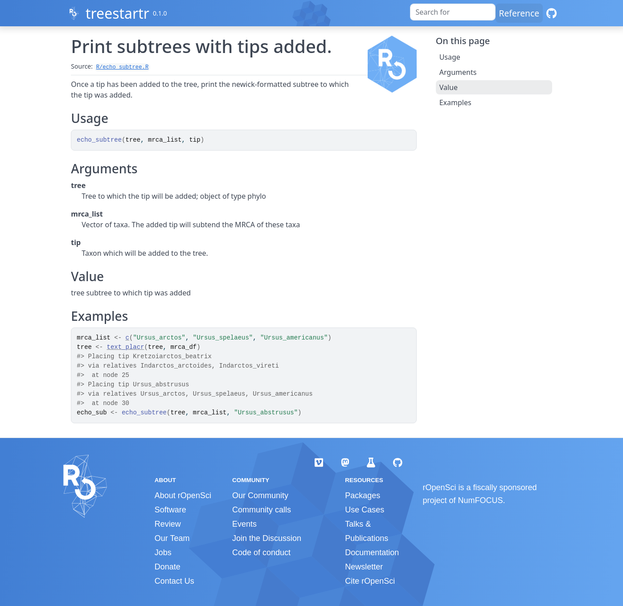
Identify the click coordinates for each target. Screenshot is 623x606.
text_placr (125, 347)
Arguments (458, 72)
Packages (362, 495)
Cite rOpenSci (370, 581)
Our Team (172, 538)
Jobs (163, 552)
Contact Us (174, 581)
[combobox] (453, 12)
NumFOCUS (480, 500)
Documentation (372, 552)
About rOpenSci (183, 495)
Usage (449, 57)
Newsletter (364, 566)
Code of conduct (261, 552)
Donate (167, 566)
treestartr (117, 13)
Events (244, 524)
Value (448, 87)
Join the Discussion (266, 538)
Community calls (261, 509)
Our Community (260, 495)
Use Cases (364, 509)
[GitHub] (551, 13)
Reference (519, 13)
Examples (455, 102)
